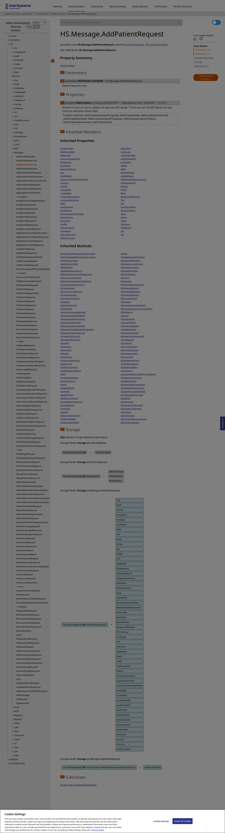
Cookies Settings (161, 824)
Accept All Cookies (182, 824)
